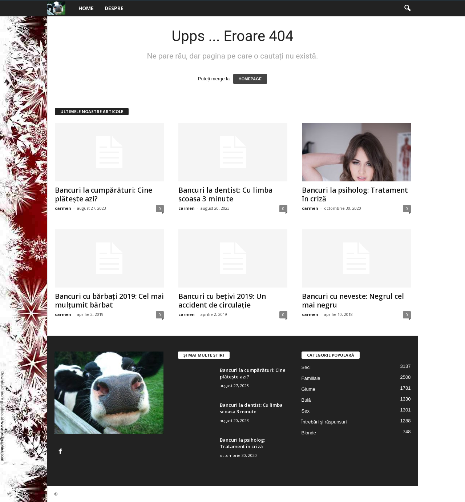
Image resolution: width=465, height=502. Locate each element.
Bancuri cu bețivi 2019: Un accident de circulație (222, 301)
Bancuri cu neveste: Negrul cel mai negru (353, 301)
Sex (306, 411)
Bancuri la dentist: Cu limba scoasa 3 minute (225, 194)
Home (86, 8)
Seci (306, 367)
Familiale (311, 378)
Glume (308, 389)
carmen (63, 208)
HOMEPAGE (250, 79)
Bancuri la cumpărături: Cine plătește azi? (103, 194)
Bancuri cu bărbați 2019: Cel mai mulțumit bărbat (109, 301)
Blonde (309, 432)
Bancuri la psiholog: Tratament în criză (355, 194)
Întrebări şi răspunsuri (324, 422)
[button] (407, 8)
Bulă (306, 400)
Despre (114, 8)
